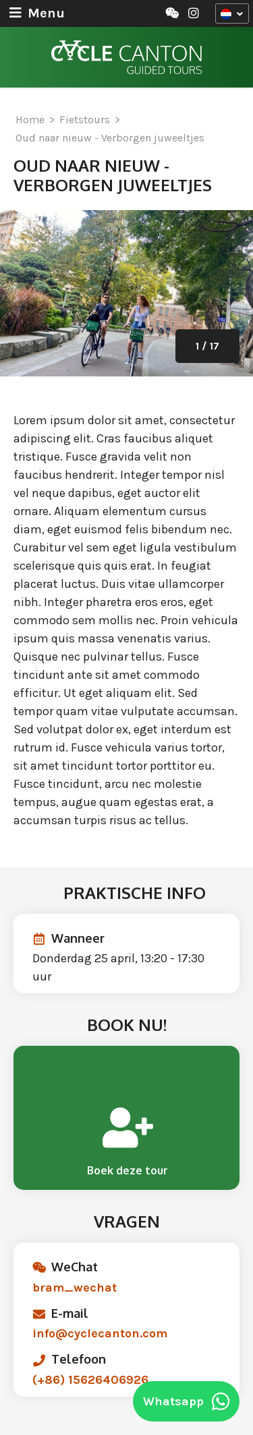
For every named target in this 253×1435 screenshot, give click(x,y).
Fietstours (84, 119)
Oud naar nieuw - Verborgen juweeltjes (110, 137)
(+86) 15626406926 (90, 1379)
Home (30, 119)
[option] (126, 293)
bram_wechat (74, 1287)
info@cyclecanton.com (99, 1333)
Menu (37, 13)
